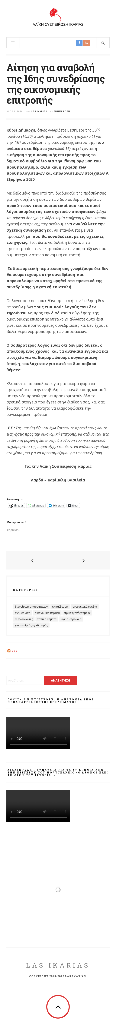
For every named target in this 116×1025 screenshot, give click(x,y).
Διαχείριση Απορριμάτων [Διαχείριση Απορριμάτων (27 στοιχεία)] (31, 606)
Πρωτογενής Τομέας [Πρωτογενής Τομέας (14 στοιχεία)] (77, 613)
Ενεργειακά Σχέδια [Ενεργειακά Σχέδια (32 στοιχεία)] (84, 606)
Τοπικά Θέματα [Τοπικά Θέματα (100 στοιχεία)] (47, 619)
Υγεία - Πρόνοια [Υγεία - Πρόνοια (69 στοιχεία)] (71, 619)
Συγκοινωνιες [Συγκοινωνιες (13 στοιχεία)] (24, 619)
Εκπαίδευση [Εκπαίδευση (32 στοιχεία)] (60, 606)
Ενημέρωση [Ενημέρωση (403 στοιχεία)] (22, 613)
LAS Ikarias (58, 965)
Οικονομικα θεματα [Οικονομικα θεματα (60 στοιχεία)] (47, 613)
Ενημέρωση (62, 111)
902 (15, 650)
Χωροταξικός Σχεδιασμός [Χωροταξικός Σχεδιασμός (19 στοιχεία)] (31, 625)
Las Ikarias (39, 111)
